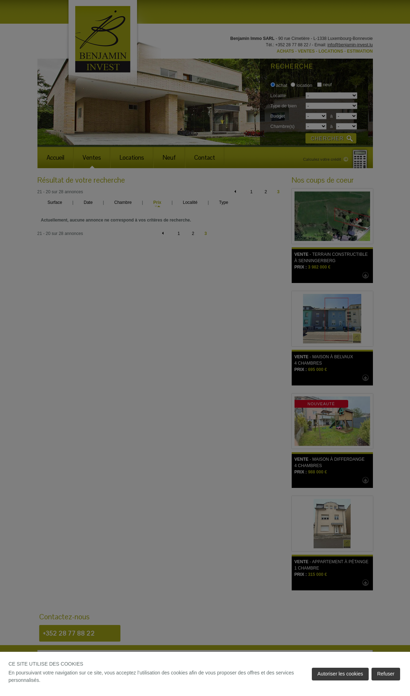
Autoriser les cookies (340, 674)
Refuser (385, 674)
